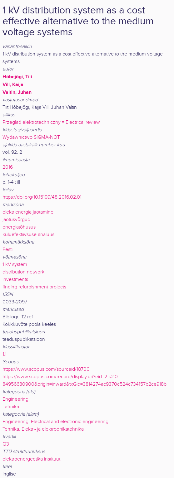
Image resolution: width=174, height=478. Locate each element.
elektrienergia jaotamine (27, 212)
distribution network (23, 272)
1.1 (4, 354)
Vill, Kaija (12, 84)
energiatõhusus (19, 227)
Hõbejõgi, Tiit (17, 77)
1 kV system (14, 265)
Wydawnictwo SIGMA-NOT (31, 137)
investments (15, 279)
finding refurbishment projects (34, 287)
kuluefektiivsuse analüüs (28, 235)
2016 (7, 167)
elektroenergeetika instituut (31, 459)
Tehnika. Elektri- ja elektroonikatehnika (43, 429)
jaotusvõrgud (16, 220)
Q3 (5, 444)
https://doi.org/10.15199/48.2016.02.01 (42, 197)
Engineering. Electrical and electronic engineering (55, 422)
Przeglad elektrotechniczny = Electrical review (51, 122)
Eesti (7, 250)
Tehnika (10, 407)
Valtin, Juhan (17, 92)
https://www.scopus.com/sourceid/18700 (46, 369)
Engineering (15, 399)
